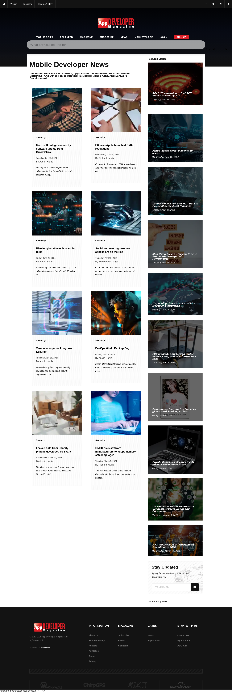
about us (94, 635)
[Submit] (226, 49)
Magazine (86, 37)
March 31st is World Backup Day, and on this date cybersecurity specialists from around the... (115, 367)
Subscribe (106, 37)
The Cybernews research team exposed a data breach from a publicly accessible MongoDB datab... (55, 470)
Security (41, 137)
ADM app (182, 645)
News (124, 37)
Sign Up (181, 37)
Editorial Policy (97, 640)
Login (163, 37)
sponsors (27, 4)
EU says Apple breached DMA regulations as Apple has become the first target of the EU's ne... (116, 168)
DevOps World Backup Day (112, 348)
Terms (92, 656)
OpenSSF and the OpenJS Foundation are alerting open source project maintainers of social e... (114, 271)
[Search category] (210, 49)
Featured (66, 37)
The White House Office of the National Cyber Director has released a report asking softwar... (115, 474)
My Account (183, 640)
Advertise (94, 651)
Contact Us (183, 635)
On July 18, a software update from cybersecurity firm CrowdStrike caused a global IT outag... (54, 171)
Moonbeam (45, 647)
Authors (93, 645)
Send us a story (45, 4)
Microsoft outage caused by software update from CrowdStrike (53, 149)
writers (14, 4)
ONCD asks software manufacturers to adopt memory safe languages (115, 452)
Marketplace (144, 37)
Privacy (92, 661)
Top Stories (44, 37)
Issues (121, 640)
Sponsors (123, 645)
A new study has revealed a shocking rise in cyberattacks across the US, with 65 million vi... (56, 271)
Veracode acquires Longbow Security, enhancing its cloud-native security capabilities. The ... (53, 371)
